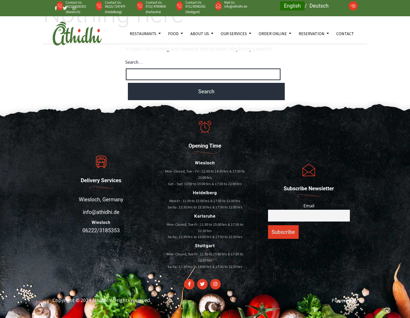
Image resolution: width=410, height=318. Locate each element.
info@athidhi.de (235, 6)
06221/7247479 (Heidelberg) (115, 9)
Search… (134, 62)
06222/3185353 (101, 230)
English (292, 6)
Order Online (273, 33)
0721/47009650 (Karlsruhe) (156, 9)
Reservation (311, 33)
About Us (199, 33)
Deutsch (318, 6)
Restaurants (143, 33)
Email (308, 206)
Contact (345, 33)
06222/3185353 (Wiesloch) (76, 9)
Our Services (234, 33)
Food (173, 33)
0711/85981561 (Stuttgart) (195, 9)
